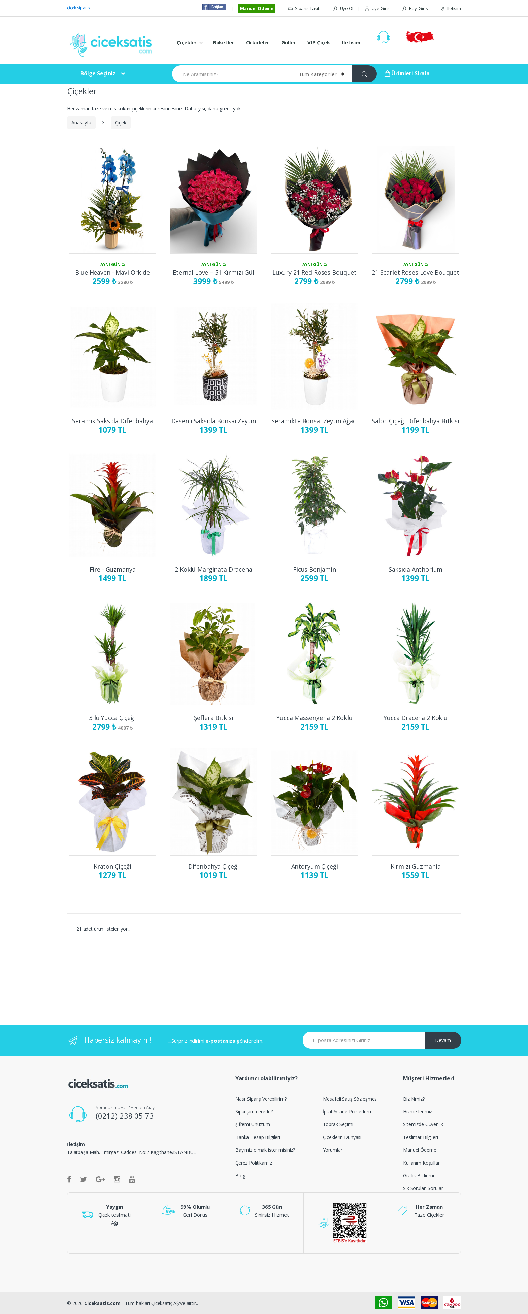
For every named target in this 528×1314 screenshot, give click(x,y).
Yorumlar (332, 1150)
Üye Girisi (377, 8)
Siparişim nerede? (254, 1111)
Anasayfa (81, 122)
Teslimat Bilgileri (420, 1137)
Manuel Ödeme (256, 8)
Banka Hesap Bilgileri (257, 1137)
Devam (443, 1040)
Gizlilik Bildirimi (418, 1175)
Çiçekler (187, 42)
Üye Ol (343, 8)
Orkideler (258, 42)
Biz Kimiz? (414, 1099)
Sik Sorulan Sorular (423, 1188)
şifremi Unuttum (252, 1124)
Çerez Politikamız (253, 1162)
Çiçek (120, 122)
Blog (240, 1175)
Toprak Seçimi (338, 1124)
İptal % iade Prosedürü (347, 1111)
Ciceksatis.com (102, 1303)
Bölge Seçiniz (98, 73)
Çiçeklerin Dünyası (342, 1137)
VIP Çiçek (318, 42)
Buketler (223, 42)
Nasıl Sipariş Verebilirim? (260, 1099)
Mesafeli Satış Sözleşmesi (350, 1099)
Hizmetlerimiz (417, 1111)
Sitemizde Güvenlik (423, 1124)
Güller (288, 42)
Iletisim (450, 8)
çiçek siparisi (79, 8)
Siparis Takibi (305, 8)
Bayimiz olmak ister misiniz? (265, 1150)
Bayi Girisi (415, 8)
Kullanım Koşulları (421, 1162)
